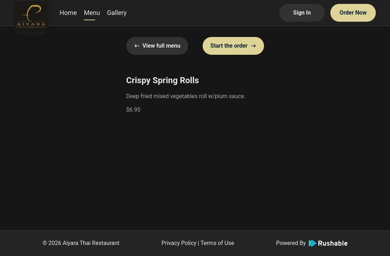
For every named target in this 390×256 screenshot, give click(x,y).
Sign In (302, 12)
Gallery (117, 12)
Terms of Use (217, 243)
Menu (92, 12)
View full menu (157, 45)
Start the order (233, 45)
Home (68, 12)
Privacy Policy (179, 243)
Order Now (353, 12)
